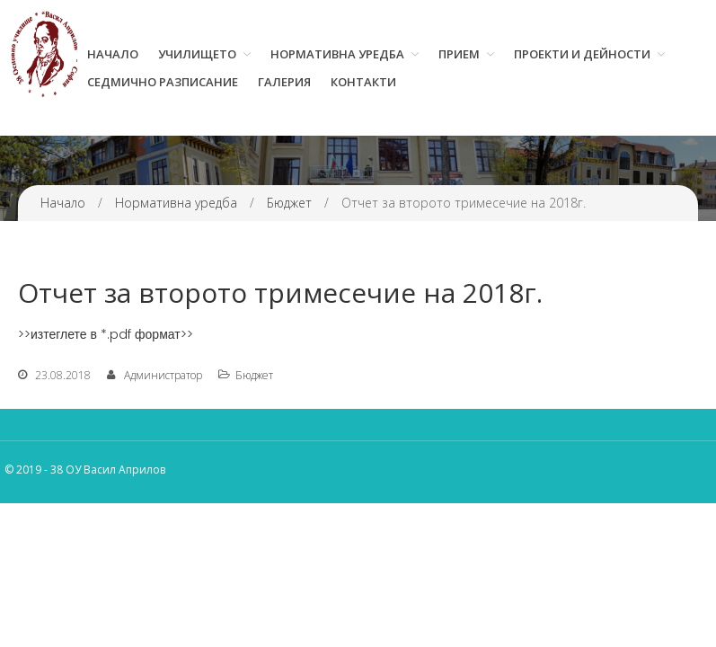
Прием (459, 54)
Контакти (363, 82)
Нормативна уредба (337, 54)
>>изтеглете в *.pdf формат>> (105, 334)
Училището (197, 54)
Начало (112, 54)
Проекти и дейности (582, 54)
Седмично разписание (162, 82)
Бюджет (289, 202)
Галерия (284, 82)
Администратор (163, 375)
